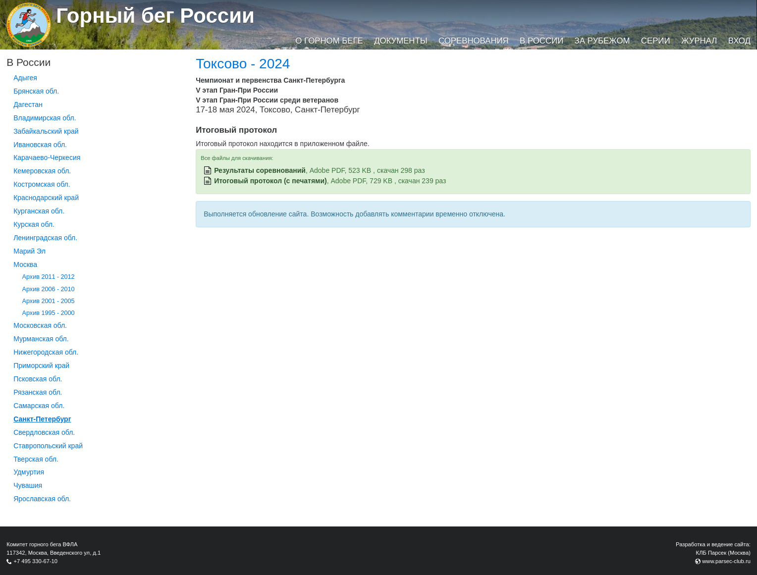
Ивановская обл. (40, 145)
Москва (25, 264)
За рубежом (602, 41)
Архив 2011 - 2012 (48, 276)
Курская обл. (33, 224)
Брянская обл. (36, 91)
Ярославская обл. (42, 499)
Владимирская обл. (44, 118)
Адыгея (25, 78)
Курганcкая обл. (38, 211)
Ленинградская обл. (45, 238)
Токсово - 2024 (243, 63)
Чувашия (27, 485)
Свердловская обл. (44, 432)
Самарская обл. (38, 406)
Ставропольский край (48, 446)
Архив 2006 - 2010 (48, 289)
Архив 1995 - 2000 (48, 313)
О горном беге (329, 41)
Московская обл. (40, 325)
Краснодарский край (46, 198)
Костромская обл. (41, 184)
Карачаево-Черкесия (46, 157)
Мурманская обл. (41, 339)
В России (541, 41)
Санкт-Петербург (42, 419)
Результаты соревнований (260, 170)
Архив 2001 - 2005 (48, 301)
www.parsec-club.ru (726, 561)
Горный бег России (155, 15)
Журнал (699, 41)
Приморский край (41, 365)
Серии (655, 41)
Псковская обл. (37, 379)
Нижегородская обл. (45, 352)
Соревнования (473, 41)
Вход (739, 41)
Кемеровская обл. (42, 171)
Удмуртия (28, 472)
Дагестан (28, 104)
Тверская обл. (35, 459)
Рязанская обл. (37, 392)
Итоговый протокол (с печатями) (270, 181)
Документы (400, 41)
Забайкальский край (45, 131)
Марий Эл (29, 251)
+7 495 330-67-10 (35, 561)
